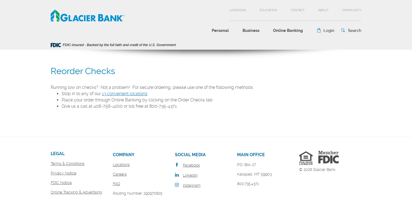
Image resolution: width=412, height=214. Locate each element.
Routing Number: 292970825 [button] (137, 193)
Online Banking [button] (288, 30)
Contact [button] (298, 10)
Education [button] (268, 10)
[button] (325, 30)
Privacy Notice (63, 173)
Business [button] (251, 30)
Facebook (191, 165)
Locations (237, 10)
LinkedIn (190, 175)
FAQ (116, 184)
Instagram (192, 185)
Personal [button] (220, 30)
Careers (120, 174)
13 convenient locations (124, 93)
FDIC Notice (61, 182)
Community (351, 10)
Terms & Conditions (67, 163)
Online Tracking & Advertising (76, 192)
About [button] (323, 10)
